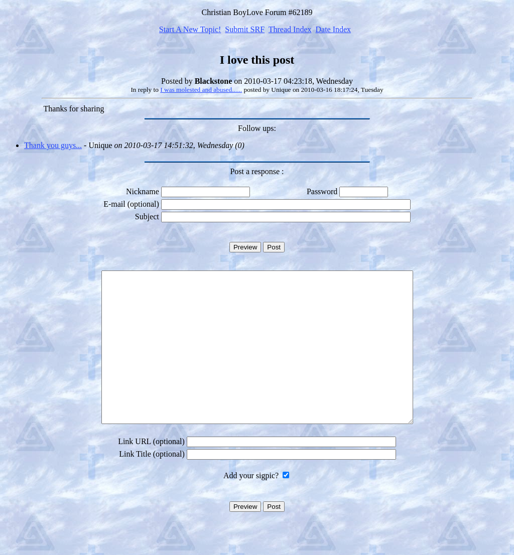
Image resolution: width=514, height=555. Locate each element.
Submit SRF (245, 29)
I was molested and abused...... (201, 89)
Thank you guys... (53, 145)
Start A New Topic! (190, 29)
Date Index (333, 29)
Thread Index (290, 29)
